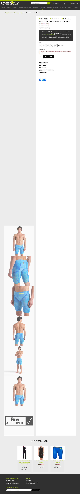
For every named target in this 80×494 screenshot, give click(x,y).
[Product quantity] (41, 56)
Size (40, 43)
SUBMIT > (36, 490)
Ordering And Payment (10, 480)
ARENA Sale (63, 8)
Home (3, 8)
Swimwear (35, 8)
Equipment (42, 8)
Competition (19, 12)
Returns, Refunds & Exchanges (12, 483)
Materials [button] (42, 65)
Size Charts (8, 485)
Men (15, 12)
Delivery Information (10, 482)
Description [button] (43, 62)
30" (55, 45)
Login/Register (55, 3)
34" (62, 45)
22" (40, 45)
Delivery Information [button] (46, 70)
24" (44, 45)
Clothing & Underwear (52, 8)
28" (51, 45)
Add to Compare (55, 18)
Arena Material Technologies (32, 482)
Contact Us (28, 480)
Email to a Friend (66, 18)
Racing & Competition (11, 8)
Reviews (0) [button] (43, 72)
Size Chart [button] (43, 67)
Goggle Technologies (30, 483)
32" (59, 45)
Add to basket (49, 56)
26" (48, 45)
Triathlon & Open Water (25, 8)
